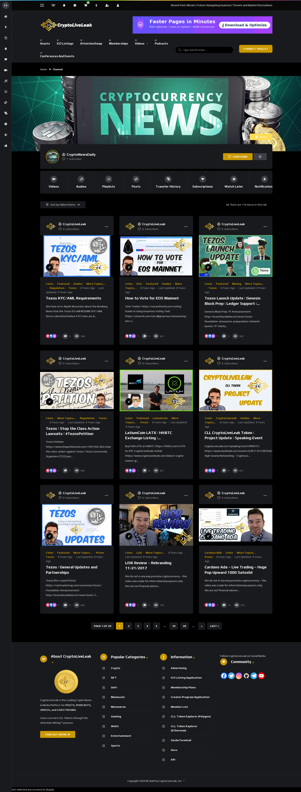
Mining (236, 283)
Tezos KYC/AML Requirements (73, 298)
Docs (174, 749)
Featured (63, 283)
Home (43, 69)
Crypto (115, 668)
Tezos (72, 287)
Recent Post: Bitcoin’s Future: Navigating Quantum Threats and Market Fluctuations (221, 5)
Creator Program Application (190, 697)
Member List (179, 706)
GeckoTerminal (181, 740)
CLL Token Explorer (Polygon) (191, 716)
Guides (78, 283)
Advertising (179, 668)
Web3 (115, 726)
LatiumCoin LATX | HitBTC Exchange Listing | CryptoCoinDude (148, 437)
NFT (114, 677)
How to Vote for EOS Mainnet (152, 298)
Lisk (139, 552)
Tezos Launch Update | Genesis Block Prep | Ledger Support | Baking (232, 303)
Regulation (57, 287)
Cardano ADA (213, 552)
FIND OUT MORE (57, 734)
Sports (115, 745)
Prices (144, 422)
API (173, 759)
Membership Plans (183, 687)
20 (184, 625)
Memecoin (118, 697)
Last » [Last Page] (214, 625)
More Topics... (95, 283)
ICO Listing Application (186, 677)
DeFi (114, 687)
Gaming (116, 716)
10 (173, 625)
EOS (139, 283)
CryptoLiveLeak (226, 418)
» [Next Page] (201, 625)
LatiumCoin (160, 418)
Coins (49, 283)
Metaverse (118, 706)
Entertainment (121, 735)
